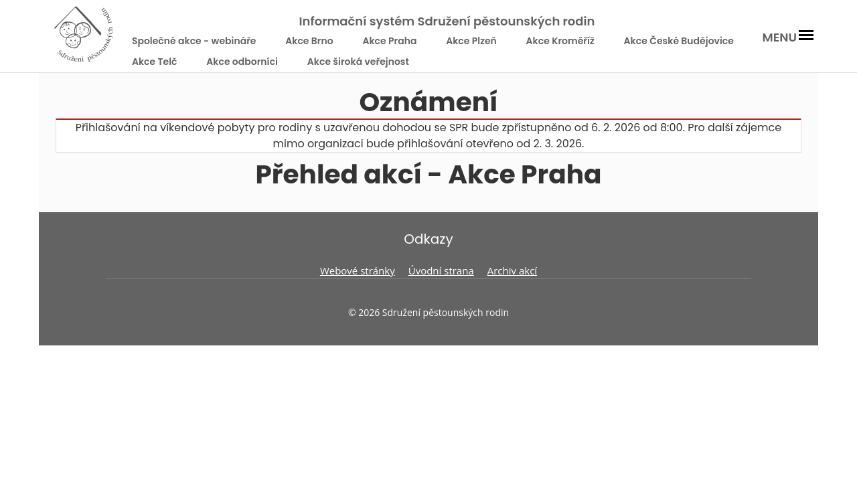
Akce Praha (389, 41)
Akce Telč (154, 61)
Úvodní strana (441, 270)
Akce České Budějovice (679, 41)
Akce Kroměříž (560, 41)
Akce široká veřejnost (358, 61)
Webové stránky (357, 270)
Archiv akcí (512, 270)
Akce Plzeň (471, 41)
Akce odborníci (242, 61)
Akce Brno (309, 41)
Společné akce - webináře (194, 41)
